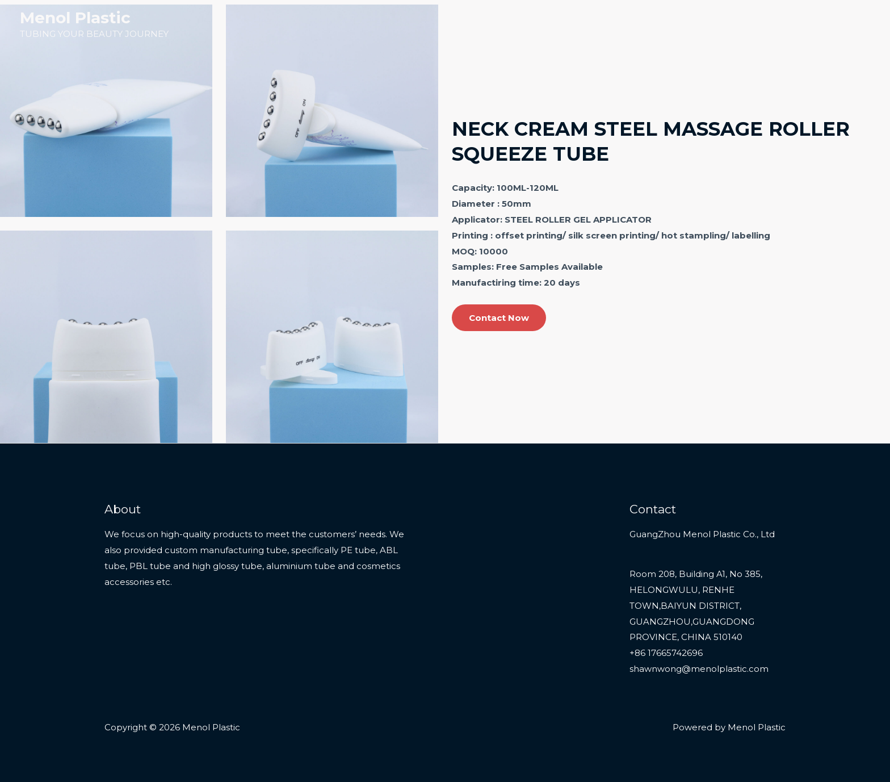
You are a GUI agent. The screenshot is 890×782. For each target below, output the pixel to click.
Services (748, 24)
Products (683, 24)
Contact (844, 24)
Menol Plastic (75, 17)
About (796, 24)
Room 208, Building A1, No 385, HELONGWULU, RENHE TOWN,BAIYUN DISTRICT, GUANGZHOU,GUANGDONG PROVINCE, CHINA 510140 (695, 605)
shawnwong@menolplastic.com (699, 668)
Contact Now (499, 317)
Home (632, 24)
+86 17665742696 (666, 652)
